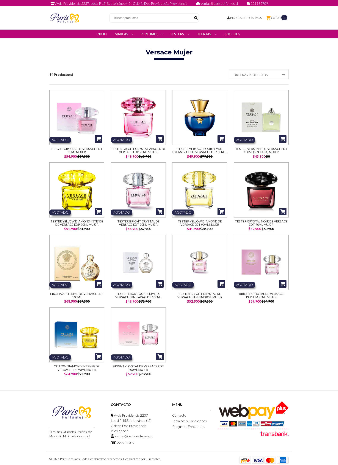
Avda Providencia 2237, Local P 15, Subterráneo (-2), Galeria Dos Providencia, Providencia (119, 3)
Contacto (179, 415)
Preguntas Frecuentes (188, 426)
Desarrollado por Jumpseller (141, 459)
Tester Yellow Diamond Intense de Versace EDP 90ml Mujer (76, 222)
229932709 (257, 3)
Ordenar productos (250, 75)
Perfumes (149, 34)
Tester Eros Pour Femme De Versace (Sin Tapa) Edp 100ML (138, 295)
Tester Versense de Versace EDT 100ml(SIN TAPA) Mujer (261, 150)
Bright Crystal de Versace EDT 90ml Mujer (77, 150)
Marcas (121, 34)
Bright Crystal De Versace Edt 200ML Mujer (138, 367)
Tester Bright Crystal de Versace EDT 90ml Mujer (138, 222)
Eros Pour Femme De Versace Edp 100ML (76, 295)
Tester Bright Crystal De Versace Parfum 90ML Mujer (199, 295)
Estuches (232, 34)
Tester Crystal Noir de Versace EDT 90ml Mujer (261, 222)
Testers (177, 34)
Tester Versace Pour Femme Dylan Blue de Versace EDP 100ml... (199, 150)
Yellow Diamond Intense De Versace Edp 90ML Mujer (77, 367)
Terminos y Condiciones (189, 421)
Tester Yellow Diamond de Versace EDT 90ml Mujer (200, 222)
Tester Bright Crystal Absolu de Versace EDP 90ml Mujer (138, 150)
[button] (259, 74)
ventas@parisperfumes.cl (217, 3)
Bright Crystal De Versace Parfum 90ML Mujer (261, 295)
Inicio (101, 34)
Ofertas (204, 34)
